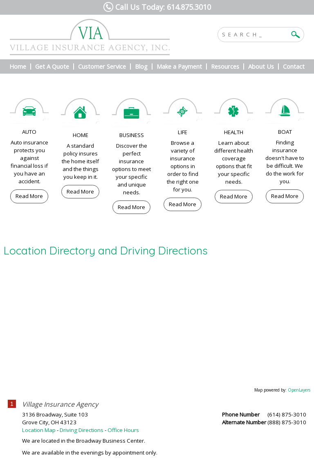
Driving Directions (81, 430)
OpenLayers (299, 390)
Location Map (39, 430)
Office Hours (123, 430)
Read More (29, 196)
